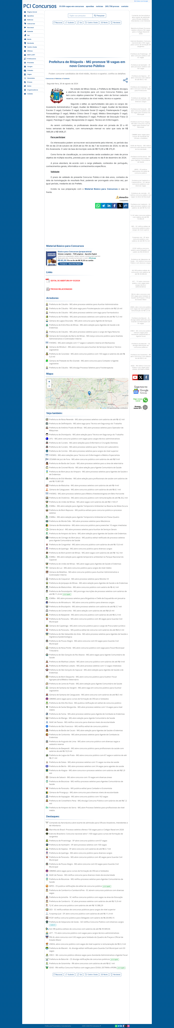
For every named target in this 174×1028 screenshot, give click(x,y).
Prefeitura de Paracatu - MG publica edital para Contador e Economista (80, 788)
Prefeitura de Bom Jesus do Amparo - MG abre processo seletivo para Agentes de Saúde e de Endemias (88, 473)
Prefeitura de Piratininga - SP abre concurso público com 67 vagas (78, 840)
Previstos (29, 62)
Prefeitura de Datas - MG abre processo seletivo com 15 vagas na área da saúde (84, 762)
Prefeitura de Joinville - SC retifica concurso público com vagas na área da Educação (86, 897)
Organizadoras (31, 90)
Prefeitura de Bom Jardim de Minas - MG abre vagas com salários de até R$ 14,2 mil (86, 552)
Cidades (28, 70)
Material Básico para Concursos (101, 189)
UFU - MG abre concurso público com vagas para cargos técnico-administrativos (84, 438)
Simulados (29, 78)
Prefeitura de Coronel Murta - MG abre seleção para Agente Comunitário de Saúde (85, 467)
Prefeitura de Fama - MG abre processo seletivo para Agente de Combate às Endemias (87, 714)
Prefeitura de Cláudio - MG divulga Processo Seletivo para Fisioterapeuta (81, 367)
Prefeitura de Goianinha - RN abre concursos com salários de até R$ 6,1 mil (82, 963)
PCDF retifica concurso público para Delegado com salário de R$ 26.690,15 (82, 917)
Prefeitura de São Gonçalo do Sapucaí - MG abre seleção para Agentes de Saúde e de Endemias (86, 671)
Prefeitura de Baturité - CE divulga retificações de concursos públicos (84, 959)
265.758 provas (112, 6)
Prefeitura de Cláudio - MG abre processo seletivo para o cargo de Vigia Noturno (84, 331)
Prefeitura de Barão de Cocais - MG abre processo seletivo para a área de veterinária (86, 463)
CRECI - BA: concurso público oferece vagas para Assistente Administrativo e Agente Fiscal (88, 955)
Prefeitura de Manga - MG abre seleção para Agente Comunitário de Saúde (82, 718)
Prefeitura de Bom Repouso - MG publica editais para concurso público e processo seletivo (85, 511)
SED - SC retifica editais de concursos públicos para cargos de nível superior (82, 909)
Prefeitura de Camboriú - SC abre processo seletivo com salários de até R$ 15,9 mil (85, 901)
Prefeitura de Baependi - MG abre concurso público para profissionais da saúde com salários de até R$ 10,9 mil (86, 749)
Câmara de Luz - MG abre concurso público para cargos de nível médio (80, 568)
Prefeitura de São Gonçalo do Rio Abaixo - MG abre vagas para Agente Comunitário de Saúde (87, 656)
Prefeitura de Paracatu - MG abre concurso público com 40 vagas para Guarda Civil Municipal (85, 620)
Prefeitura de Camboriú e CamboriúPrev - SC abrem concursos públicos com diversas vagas (86, 891)
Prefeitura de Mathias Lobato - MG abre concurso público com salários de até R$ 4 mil (87, 661)
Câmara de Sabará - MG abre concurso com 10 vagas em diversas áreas (80, 777)
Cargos (28, 66)
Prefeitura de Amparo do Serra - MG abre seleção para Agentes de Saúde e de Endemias (88, 533)
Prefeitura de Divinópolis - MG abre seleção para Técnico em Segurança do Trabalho (86, 434)
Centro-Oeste (30, 46)
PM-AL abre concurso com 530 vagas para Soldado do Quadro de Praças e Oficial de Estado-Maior (86, 938)
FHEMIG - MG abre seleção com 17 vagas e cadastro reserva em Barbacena (82, 343)
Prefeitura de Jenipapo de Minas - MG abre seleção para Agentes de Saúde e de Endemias (88, 583)
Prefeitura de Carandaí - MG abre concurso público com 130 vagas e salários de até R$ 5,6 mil (87, 355)
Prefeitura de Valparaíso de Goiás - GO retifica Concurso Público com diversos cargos (86, 923)
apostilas (90, 6)
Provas (28, 82)
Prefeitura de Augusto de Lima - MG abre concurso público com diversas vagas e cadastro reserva (84, 742)
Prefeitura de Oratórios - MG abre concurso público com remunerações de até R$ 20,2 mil (88, 497)
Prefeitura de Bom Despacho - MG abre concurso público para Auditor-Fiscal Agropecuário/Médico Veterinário (83, 678)
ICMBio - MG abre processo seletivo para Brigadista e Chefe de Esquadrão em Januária (87, 598)
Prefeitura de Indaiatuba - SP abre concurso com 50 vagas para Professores (140, 86)
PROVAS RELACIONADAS (61, 289)
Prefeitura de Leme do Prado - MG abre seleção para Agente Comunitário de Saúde (85, 683)
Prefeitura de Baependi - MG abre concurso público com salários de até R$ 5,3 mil (85, 614)
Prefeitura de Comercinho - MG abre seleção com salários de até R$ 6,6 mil (81, 610)
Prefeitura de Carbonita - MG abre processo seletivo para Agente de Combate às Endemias (84, 736)
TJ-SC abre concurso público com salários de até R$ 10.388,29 (76, 905)
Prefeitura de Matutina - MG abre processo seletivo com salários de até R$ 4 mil (84, 485)
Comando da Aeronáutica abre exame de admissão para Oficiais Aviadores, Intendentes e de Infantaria (88, 824)
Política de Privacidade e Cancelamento (58, 1026)
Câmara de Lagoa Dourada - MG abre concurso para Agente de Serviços (80, 320)
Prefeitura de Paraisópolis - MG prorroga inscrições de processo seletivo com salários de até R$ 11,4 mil (88, 593)
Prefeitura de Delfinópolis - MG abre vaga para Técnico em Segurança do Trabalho (85, 423)
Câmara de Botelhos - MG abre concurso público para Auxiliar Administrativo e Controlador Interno (84, 573)
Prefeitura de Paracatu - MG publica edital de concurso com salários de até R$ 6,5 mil (86, 630)
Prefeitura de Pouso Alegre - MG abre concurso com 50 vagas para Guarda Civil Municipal (84, 642)
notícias (99, 6)
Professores (30, 58)
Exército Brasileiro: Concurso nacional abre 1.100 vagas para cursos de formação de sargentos (86, 835)
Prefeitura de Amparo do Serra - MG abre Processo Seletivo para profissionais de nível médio (87, 809)
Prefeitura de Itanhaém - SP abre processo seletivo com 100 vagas (78, 844)
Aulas (27, 86)
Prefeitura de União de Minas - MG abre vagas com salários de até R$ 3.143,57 (83, 502)
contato (124, 6)
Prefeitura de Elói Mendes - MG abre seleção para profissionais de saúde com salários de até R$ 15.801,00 (88, 480)
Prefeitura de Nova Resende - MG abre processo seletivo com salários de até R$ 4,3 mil (87, 419)
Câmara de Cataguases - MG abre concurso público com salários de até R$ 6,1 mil (85, 489)
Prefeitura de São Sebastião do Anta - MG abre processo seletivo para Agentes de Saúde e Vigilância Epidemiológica (88, 635)
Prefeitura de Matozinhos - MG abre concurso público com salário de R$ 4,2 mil (84, 587)
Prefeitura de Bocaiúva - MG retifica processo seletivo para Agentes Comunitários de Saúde (86, 782)
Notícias (28, 19)
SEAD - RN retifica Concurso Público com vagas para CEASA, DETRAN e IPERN (87, 967)
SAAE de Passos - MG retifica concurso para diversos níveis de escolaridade (82, 722)
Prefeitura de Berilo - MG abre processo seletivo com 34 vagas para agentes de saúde (86, 766)
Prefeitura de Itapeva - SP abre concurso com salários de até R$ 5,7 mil (80, 849)
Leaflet (103, 408)
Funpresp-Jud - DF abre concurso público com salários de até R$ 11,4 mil (81, 913)
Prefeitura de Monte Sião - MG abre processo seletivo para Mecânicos (79, 521)
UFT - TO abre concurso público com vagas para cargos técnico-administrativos (84, 933)
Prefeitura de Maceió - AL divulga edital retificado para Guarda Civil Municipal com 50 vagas (87, 949)
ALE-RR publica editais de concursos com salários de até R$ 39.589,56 (79, 929)
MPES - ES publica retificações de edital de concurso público (80, 886)
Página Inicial (30, 12)
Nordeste (29, 43)
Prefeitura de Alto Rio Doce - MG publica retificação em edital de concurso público (85, 703)
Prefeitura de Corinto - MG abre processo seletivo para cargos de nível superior (83, 451)
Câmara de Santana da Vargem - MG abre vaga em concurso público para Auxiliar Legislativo (85, 689)
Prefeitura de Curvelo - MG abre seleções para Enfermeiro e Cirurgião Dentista (83, 442)
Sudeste (28, 31)
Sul (27, 35)
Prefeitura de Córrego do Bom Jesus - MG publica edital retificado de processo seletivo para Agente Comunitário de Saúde (87, 539)
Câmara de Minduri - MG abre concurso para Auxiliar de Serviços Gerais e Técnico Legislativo (85, 348)
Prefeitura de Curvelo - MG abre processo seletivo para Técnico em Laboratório (84, 447)
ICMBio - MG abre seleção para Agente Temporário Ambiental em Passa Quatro (84, 517)
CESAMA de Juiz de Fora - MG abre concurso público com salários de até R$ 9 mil (84, 459)
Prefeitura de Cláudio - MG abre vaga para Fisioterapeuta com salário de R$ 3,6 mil (85, 308)
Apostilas (29, 16)
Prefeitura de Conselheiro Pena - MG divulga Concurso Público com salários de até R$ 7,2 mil (88, 802)
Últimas (28, 51)
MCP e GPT (29, 55)
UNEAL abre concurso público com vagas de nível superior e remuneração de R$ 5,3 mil (87, 944)
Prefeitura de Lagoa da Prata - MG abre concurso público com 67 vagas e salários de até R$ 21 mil (88, 756)
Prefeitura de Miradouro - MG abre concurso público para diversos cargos (81, 602)
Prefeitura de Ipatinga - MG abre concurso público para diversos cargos (80, 548)
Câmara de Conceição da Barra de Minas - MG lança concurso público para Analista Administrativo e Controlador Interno (86, 337)
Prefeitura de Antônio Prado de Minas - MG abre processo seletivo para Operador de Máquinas (86, 429)
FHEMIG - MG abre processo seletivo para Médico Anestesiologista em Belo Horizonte (86, 493)
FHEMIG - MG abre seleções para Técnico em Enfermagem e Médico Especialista (84, 455)
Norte (27, 39)
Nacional (29, 27)
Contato (28, 94)
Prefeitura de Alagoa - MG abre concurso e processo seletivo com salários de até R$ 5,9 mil (87, 771)
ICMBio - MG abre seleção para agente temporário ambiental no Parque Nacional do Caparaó (86, 558)
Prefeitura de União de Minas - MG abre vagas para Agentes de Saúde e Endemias (85, 563)
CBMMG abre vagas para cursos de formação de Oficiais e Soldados (79, 699)
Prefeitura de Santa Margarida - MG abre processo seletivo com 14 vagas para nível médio (85, 708)
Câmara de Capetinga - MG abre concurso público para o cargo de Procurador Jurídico (87, 625)
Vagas (28, 74)
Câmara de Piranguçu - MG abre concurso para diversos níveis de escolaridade (83, 792)
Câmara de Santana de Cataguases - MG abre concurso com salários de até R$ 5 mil (85, 694)
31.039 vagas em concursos (71, 6)
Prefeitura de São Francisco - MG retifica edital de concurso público (78, 726)
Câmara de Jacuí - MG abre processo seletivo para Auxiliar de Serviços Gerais (83, 529)
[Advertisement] (69, 41)
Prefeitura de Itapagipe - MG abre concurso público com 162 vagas (78, 796)
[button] (49, 381)
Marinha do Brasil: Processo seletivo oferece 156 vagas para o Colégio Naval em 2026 (86, 829)
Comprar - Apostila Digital (70, 264)
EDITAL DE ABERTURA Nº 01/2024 (65, 281)
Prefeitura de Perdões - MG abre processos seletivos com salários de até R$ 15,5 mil (85, 316)
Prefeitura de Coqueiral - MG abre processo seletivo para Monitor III (79, 579)
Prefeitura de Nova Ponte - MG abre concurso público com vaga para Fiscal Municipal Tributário (86, 649)
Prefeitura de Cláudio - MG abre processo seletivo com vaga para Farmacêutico (84, 312)
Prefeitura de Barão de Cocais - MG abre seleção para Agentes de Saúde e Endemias (86, 730)
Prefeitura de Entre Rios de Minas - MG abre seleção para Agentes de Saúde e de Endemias (84, 326)
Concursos (29, 23)
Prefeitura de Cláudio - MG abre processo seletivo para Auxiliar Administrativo (83, 304)
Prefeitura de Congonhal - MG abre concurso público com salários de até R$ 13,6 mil (86, 544)
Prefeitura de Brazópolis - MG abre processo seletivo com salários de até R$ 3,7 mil (85, 606)
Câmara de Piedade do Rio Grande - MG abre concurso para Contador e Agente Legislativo (83, 362)
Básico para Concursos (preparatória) (75, 251)
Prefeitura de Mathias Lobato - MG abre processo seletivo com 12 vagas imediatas (85, 665)
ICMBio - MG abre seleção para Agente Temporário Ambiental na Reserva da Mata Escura (88, 506)
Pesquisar (99, 15)
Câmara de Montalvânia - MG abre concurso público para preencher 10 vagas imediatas (88, 525)
